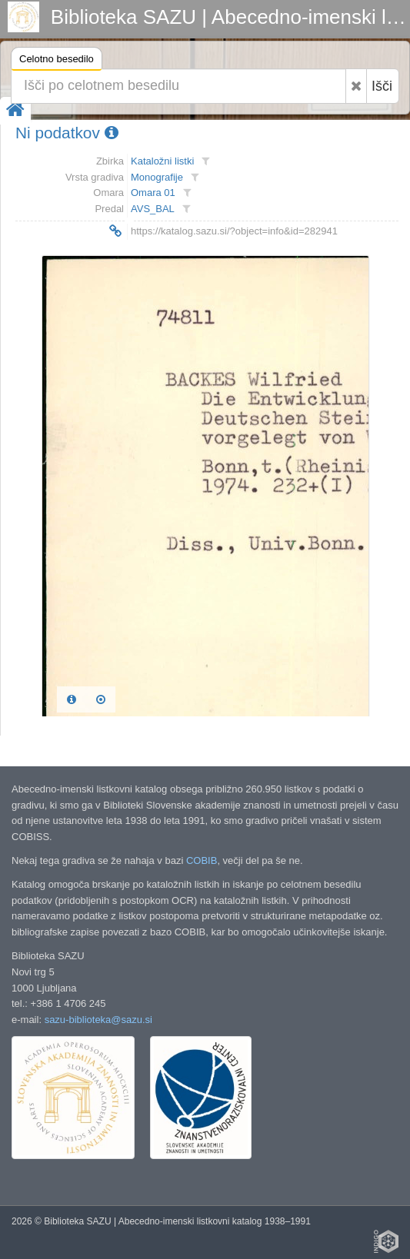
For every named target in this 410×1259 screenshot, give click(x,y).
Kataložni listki (162, 161)
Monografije (157, 177)
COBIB (201, 860)
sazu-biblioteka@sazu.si (98, 1019)
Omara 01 (153, 192)
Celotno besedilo (57, 61)
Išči (382, 86)
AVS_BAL (153, 208)
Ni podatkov (66, 132)
